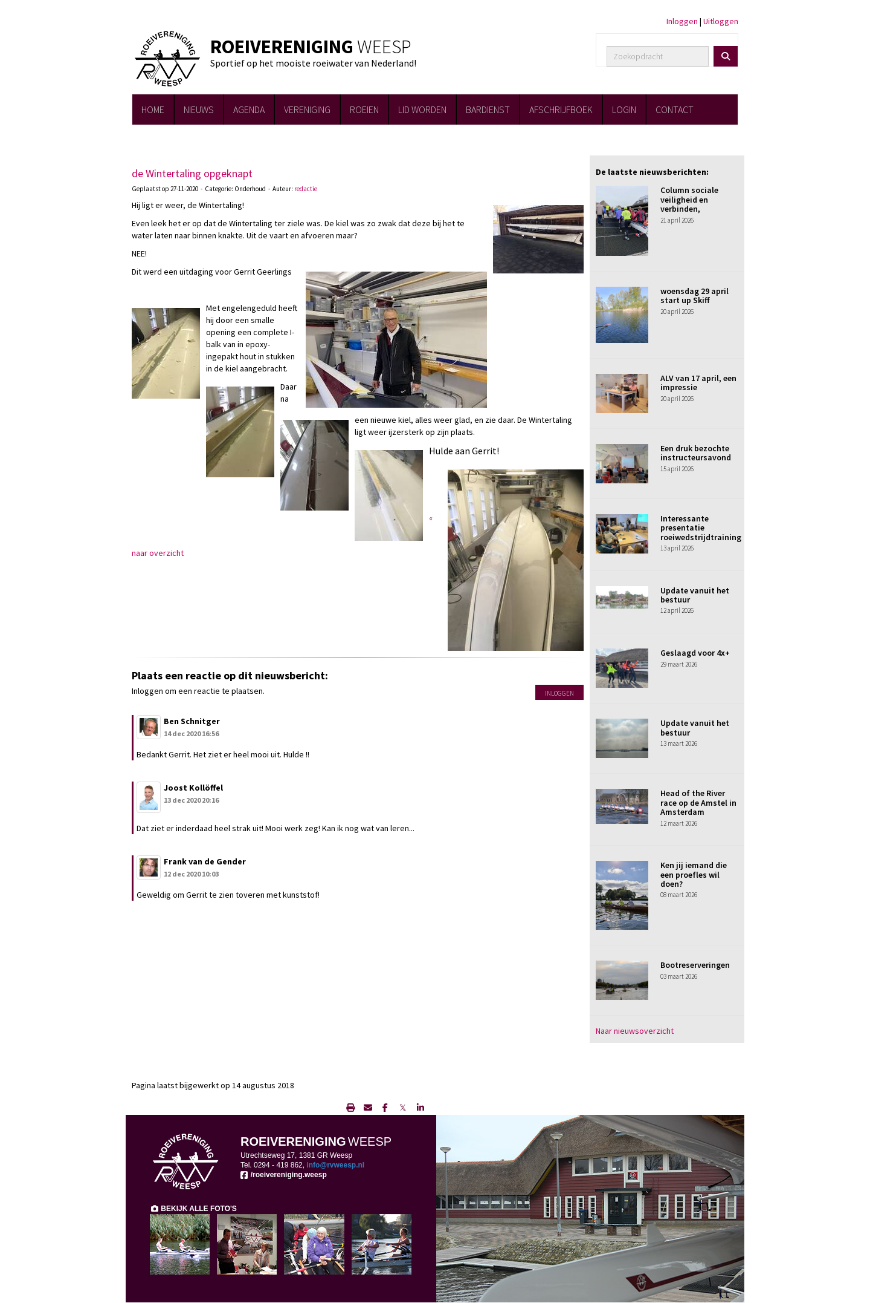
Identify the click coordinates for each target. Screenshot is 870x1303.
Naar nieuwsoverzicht (635, 1030)
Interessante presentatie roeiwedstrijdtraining (700, 528)
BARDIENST (488, 109)
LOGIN (624, 109)
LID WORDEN (422, 109)
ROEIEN (364, 109)
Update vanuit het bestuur (694, 595)
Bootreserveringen (695, 964)
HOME (152, 109)
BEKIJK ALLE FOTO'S (193, 1208)
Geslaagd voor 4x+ (695, 652)
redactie (305, 189)
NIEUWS (199, 109)
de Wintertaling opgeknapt (192, 173)
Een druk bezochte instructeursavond (695, 453)
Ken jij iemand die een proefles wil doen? (693, 874)
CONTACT (675, 109)
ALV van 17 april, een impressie (698, 383)
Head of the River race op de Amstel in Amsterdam (698, 802)
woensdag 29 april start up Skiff (694, 295)
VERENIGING (307, 109)
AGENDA (249, 109)
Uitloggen (720, 21)
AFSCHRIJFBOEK (561, 109)
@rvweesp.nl (335, 1165)
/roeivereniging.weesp (283, 1175)
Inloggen (682, 21)
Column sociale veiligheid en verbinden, (689, 199)
